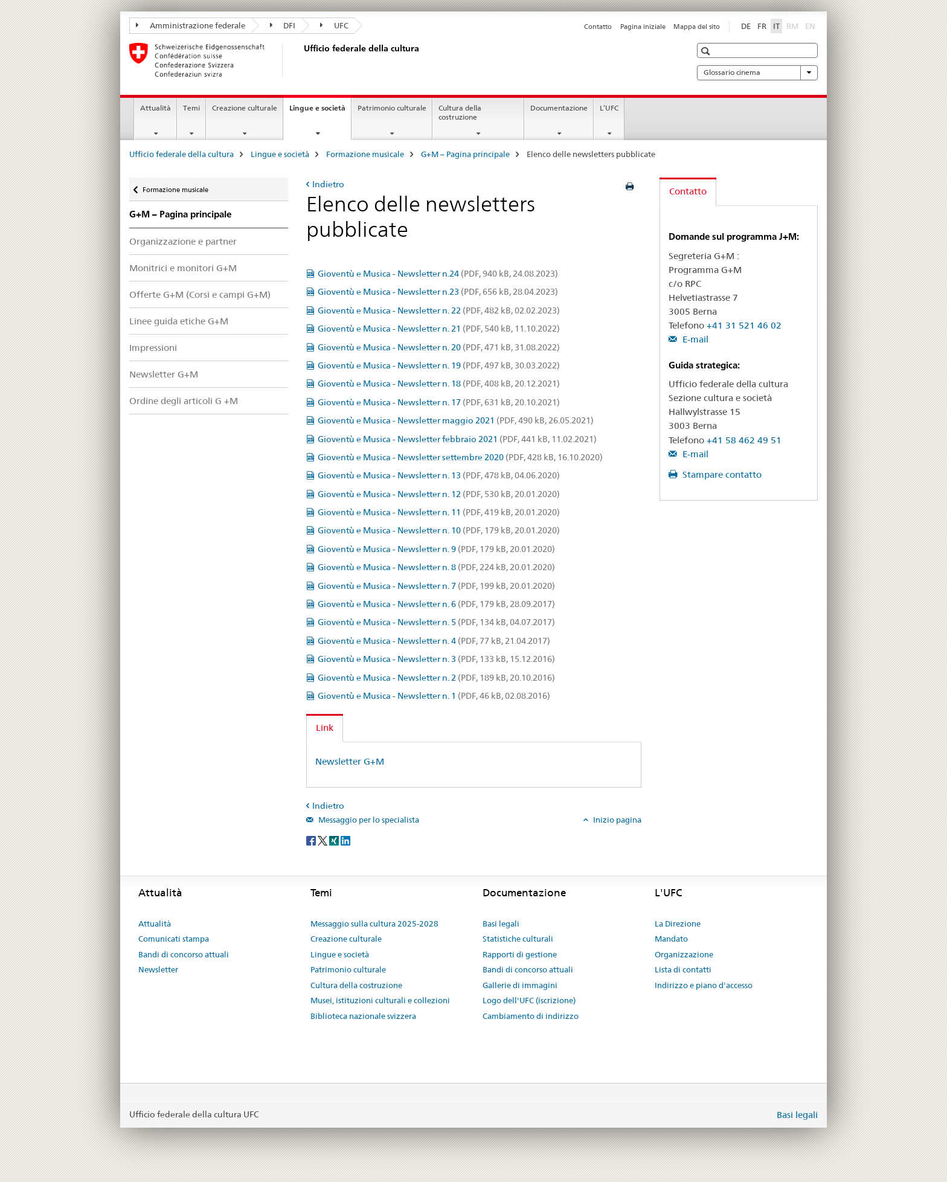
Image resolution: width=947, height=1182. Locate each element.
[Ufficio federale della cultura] (301, 60)
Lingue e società (320, 112)
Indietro (328, 184)
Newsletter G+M (163, 374)
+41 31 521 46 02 (744, 325)
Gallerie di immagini (520, 985)
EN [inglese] (811, 25)
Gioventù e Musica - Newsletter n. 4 (434, 641)
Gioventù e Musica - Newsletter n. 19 (439, 365)
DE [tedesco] (746, 26)
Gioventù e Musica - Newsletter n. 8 (436, 567)
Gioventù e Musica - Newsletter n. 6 (436, 604)
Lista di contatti (683, 969)
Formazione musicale (365, 154)
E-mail (694, 339)
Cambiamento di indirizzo (531, 1016)
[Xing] (335, 839)
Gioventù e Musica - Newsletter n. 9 (436, 549)
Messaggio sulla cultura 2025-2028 (374, 923)
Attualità (155, 107)
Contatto (598, 26)
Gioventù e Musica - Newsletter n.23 (438, 292)
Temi (191, 107)
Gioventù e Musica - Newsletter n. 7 (436, 586)
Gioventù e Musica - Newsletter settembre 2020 (460, 457)
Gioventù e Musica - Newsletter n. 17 (439, 402)
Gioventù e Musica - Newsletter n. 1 (434, 696)
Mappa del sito (696, 26)
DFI (283, 25)
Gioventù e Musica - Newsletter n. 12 (439, 494)
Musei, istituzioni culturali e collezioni (380, 1000)
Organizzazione (684, 954)
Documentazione (559, 107)
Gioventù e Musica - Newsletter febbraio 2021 (457, 439)
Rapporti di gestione (520, 954)
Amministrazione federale (190, 25)
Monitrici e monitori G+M (183, 268)
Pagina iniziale (643, 26)
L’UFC (609, 107)
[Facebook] (312, 839)
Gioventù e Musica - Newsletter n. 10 (439, 530)
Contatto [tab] (688, 191)
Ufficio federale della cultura (181, 154)
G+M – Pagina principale (465, 154)
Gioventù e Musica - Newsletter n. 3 (436, 659)
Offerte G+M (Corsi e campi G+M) (200, 294)
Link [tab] (324, 727)
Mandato (671, 938)
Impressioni (153, 347)
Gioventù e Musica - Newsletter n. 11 (439, 512)
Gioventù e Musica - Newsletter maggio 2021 (456, 420)
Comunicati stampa (173, 938)
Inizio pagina (616, 819)
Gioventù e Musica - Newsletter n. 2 (436, 678)
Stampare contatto (721, 474)
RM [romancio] (793, 25)
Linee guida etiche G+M (178, 321)
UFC (334, 25)
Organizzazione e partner (183, 241)
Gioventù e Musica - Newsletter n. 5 (436, 622)
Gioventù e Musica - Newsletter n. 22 (439, 310)
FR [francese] (761, 26)
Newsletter (158, 969)
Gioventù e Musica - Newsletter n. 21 (439, 328)
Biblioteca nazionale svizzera (363, 1016)
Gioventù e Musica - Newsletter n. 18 (439, 383)
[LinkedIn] (345, 839)
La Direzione (678, 923)
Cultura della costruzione (459, 112)
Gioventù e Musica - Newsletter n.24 (438, 273)
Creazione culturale (244, 107)
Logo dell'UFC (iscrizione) (529, 1000)
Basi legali (501, 923)
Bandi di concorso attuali (183, 954)
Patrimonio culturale (392, 107)
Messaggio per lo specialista (367, 819)
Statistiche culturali (518, 938)
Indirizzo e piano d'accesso (704, 985)
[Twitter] (323, 839)
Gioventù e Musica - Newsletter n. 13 (439, 475)
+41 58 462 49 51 (744, 440)
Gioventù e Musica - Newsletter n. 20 (439, 347)
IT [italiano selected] (776, 26)
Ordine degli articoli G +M (183, 400)
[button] (707, 51)
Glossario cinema (757, 72)
